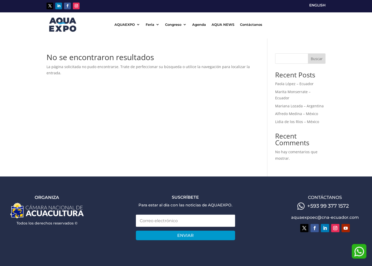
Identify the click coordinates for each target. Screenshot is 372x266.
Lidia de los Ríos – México (297, 121)
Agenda (199, 24)
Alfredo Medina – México (296, 113)
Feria (150, 24)
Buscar (317, 58)
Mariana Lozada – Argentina (299, 105)
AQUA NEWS (223, 24)
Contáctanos (251, 24)
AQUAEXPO (124, 24)
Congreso (173, 24)
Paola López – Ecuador (294, 83)
